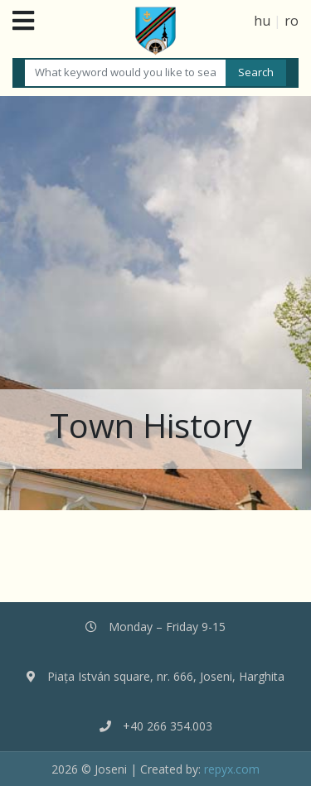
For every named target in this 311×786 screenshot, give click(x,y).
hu (262, 21)
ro (291, 21)
